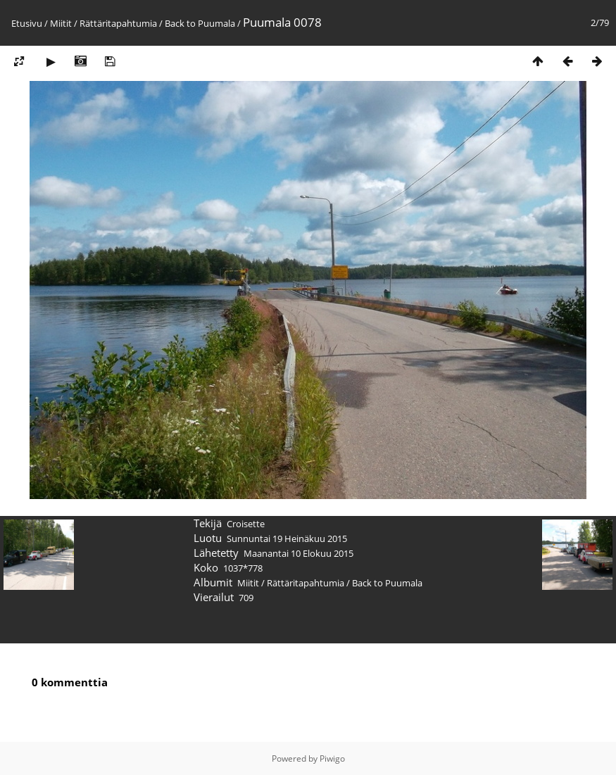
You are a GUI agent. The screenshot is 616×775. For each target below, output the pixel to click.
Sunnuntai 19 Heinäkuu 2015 (287, 538)
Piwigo (332, 758)
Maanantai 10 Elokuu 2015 (298, 553)
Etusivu (26, 23)
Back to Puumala (200, 23)
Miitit (61, 23)
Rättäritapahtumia (118, 23)
